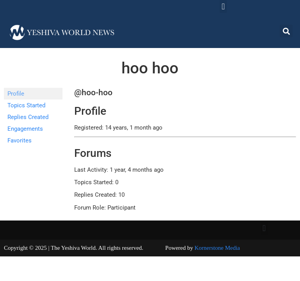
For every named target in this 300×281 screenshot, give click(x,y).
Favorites (19, 140)
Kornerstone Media (217, 248)
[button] (223, 6)
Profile (15, 93)
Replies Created (27, 117)
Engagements (25, 128)
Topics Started (26, 105)
